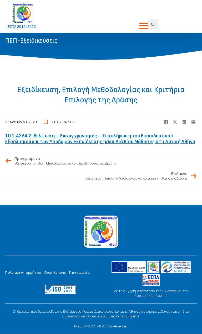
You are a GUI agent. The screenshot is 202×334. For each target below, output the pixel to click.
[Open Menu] (143, 26)
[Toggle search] (153, 24)
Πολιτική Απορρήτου (23, 272)
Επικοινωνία (79, 272)
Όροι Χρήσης (55, 272)
